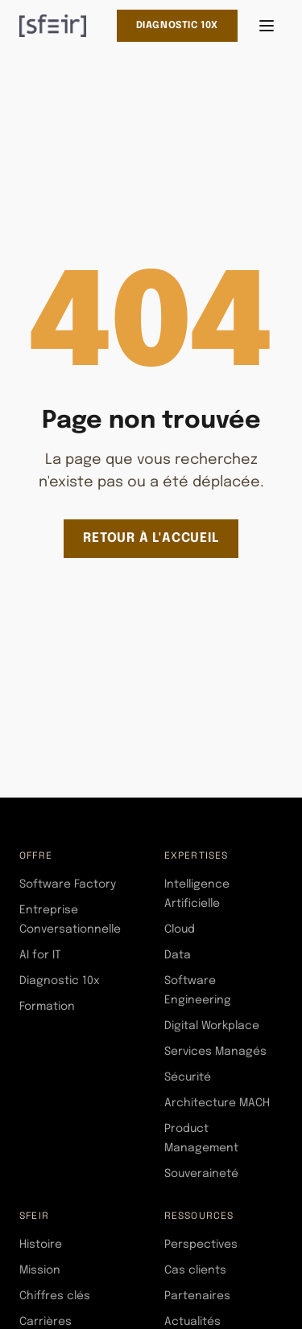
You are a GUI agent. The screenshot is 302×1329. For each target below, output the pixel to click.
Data (177, 955)
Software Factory (67, 884)
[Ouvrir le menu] (266, 26)
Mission (39, 1270)
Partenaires (197, 1296)
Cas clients (195, 1270)
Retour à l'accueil (150, 538)
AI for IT (40, 955)
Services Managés (215, 1051)
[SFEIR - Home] (52, 25)
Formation (47, 1006)
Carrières (45, 1321)
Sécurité (187, 1077)
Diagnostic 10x (177, 26)
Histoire (40, 1244)
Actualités (192, 1321)
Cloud (179, 929)
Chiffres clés (54, 1296)
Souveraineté (201, 1173)
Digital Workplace (211, 1026)
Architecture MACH (217, 1103)
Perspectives (201, 1244)
